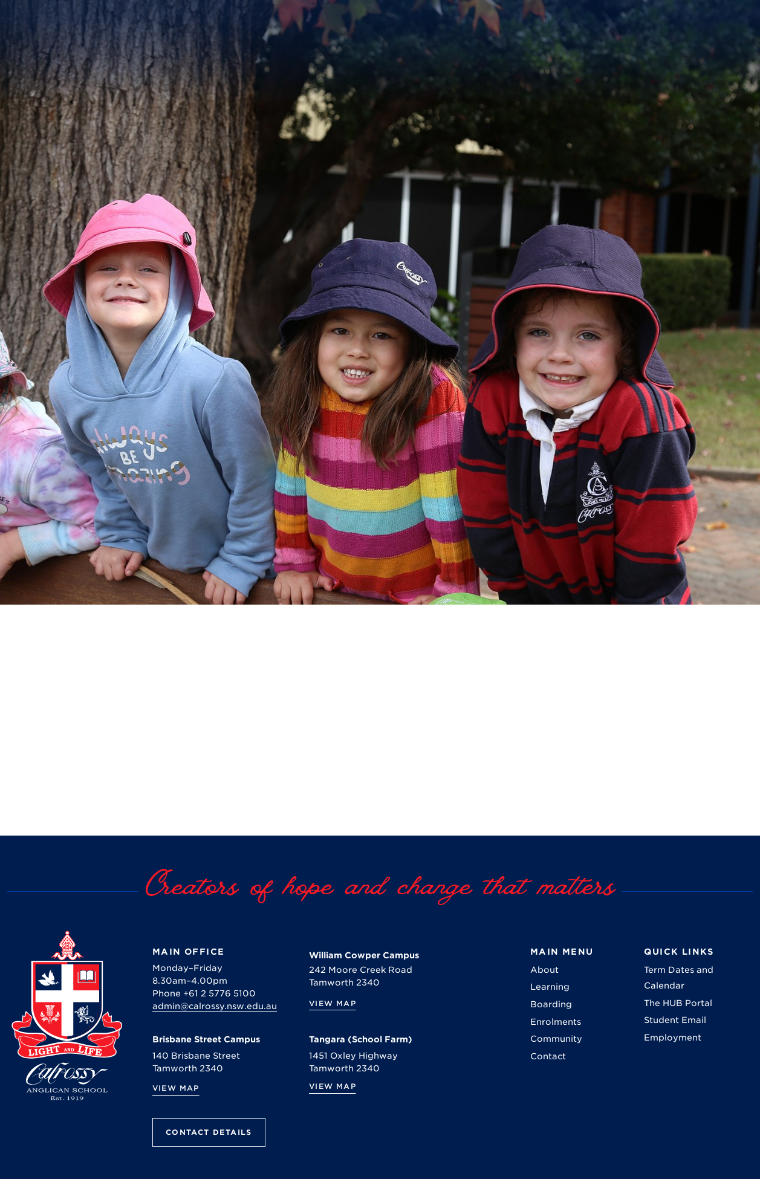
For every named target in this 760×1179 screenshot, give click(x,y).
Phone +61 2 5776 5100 (204, 993)
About (544, 970)
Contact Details (209, 1132)
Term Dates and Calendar (678, 977)
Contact (548, 1056)
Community (556, 1039)
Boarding (551, 1004)
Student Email (675, 1020)
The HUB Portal (678, 1003)
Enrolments (555, 1022)
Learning (550, 987)
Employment (672, 1037)
